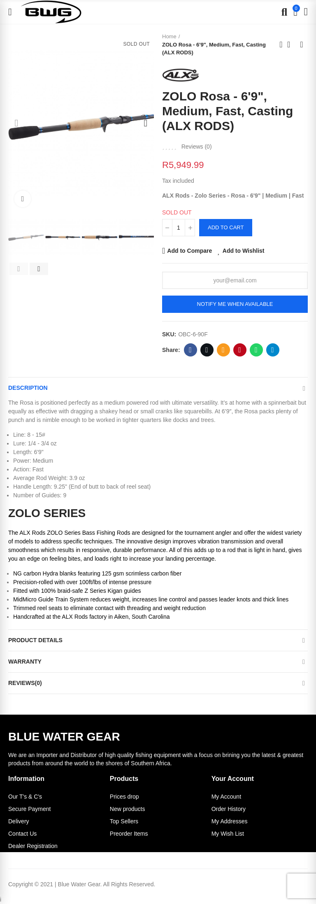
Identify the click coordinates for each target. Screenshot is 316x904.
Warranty (25, 661)
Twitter (206, 349)
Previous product (281, 44)
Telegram (272, 349)
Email (223, 349)
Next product (301, 44)
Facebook (190, 349)
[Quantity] (178, 227)
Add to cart (226, 227)
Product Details (35, 640)
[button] (16, 123)
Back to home (291, 44)
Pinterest (239, 349)
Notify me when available (235, 304)
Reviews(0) (25, 683)
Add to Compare (189, 250)
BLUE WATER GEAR (64, 736)
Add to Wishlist (244, 250)
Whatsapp (256, 349)
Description (28, 387)
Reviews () (196, 146)
